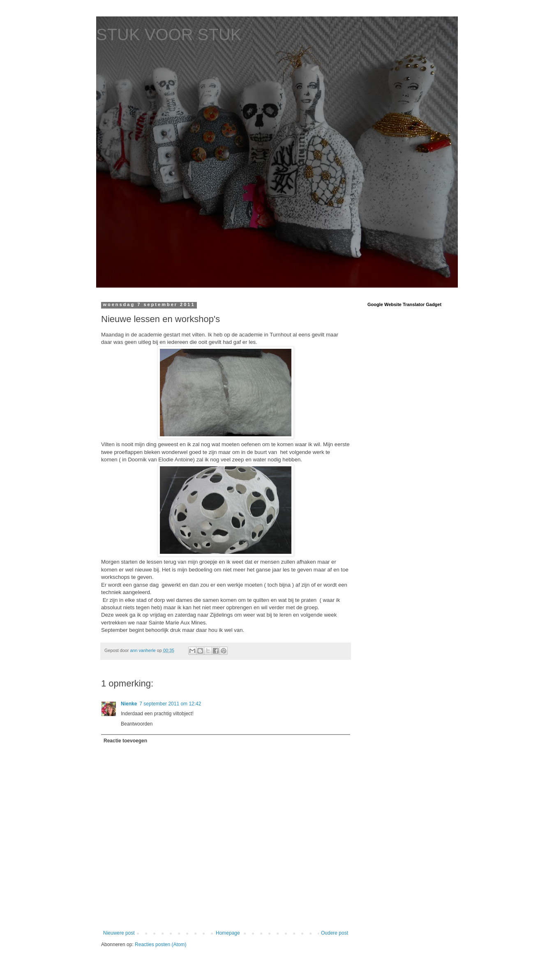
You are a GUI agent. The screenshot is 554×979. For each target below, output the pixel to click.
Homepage (228, 933)
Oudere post (334, 933)
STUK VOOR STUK (168, 34)
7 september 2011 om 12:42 (170, 704)
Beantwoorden (136, 724)
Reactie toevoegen (125, 741)
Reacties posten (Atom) (160, 944)
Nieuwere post (119, 933)
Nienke (129, 704)
